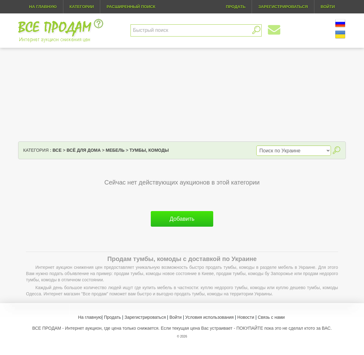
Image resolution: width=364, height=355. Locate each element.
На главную (43, 6)
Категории (82, 6)
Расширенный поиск (130, 6)
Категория (35, 150)
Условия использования (209, 317)
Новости (245, 317)
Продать (112, 317)
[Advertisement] (182, 94)
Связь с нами (271, 317)
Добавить (182, 219)
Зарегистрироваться (145, 317)
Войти (176, 317)
